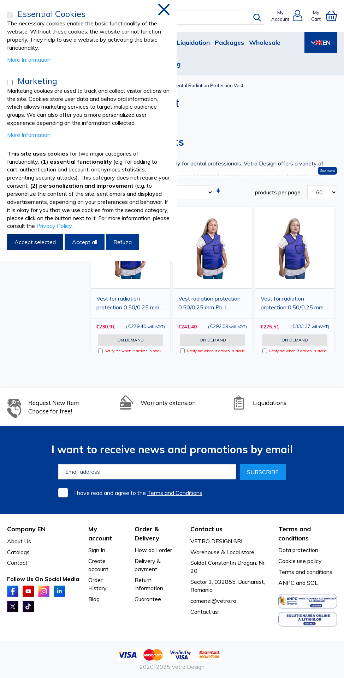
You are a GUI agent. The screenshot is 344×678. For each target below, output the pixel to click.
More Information (29, 59)
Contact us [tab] (206, 529)
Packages (229, 42)
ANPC (286, 582)
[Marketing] (10, 82)
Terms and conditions (305, 571)
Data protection (298, 549)
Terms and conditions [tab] (294, 533)
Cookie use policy (300, 560)
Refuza (122, 242)
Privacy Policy (54, 225)
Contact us (204, 611)
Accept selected (35, 242)
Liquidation (193, 42)
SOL (312, 582)
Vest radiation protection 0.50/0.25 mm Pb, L (209, 303)
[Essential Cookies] (10, 15)
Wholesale (264, 42)
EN (321, 42)
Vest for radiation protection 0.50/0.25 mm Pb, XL (292, 304)
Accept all (84, 242)
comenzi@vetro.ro (213, 600)
